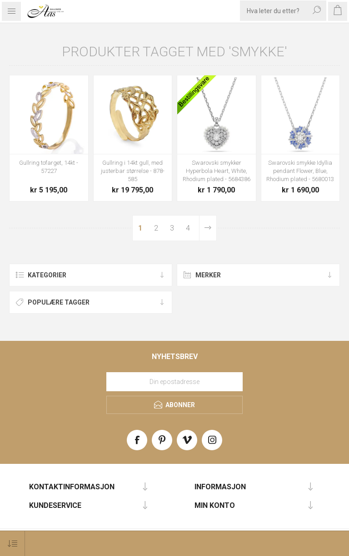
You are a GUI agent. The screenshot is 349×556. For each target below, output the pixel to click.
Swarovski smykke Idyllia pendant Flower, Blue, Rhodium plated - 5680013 (300, 170)
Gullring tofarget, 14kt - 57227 (48, 166)
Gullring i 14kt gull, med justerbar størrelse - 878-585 (133, 170)
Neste (207, 228)
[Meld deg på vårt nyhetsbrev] (174, 381)
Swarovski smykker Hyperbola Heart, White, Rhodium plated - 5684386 (216, 170)
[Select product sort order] (12, 543)
